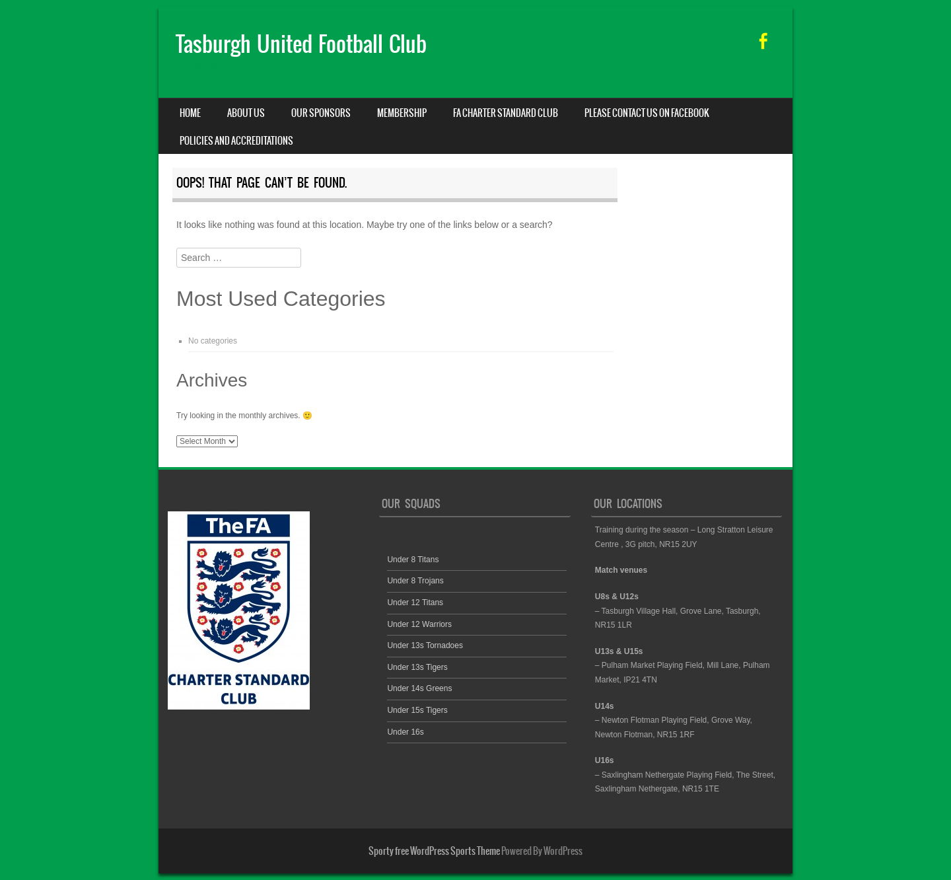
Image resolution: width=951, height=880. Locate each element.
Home (190, 113)
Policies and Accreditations (236, 140)
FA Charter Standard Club (505, 113)
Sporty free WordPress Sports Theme (434, 851)
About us (246, 113)
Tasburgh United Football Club (301, 44)
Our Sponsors (321, 113)
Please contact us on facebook (646, 113)
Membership (402, 113)
